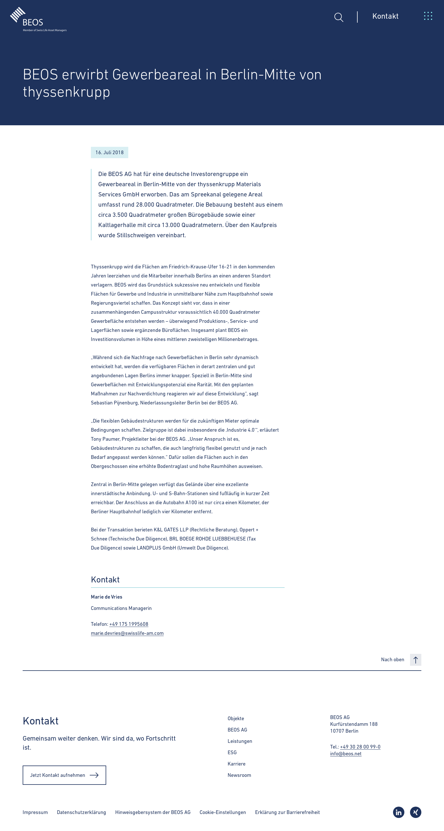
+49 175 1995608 (128, 624)
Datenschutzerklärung (81, 812)
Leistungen (240, 741)
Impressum (35, 812)
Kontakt (385, 15)
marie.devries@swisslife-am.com (127, 633)
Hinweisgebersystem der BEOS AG (153, 812)
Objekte (236, 718)
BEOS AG (237, 730)
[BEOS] (33, 15)
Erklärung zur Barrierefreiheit (287, 812)
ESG (232, 752)
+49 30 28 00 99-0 (360, 747)
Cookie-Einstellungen (223, 812)
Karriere (237, 764)
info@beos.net (346, 753)
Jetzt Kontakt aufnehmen (64, 775)
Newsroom (239, 775)
